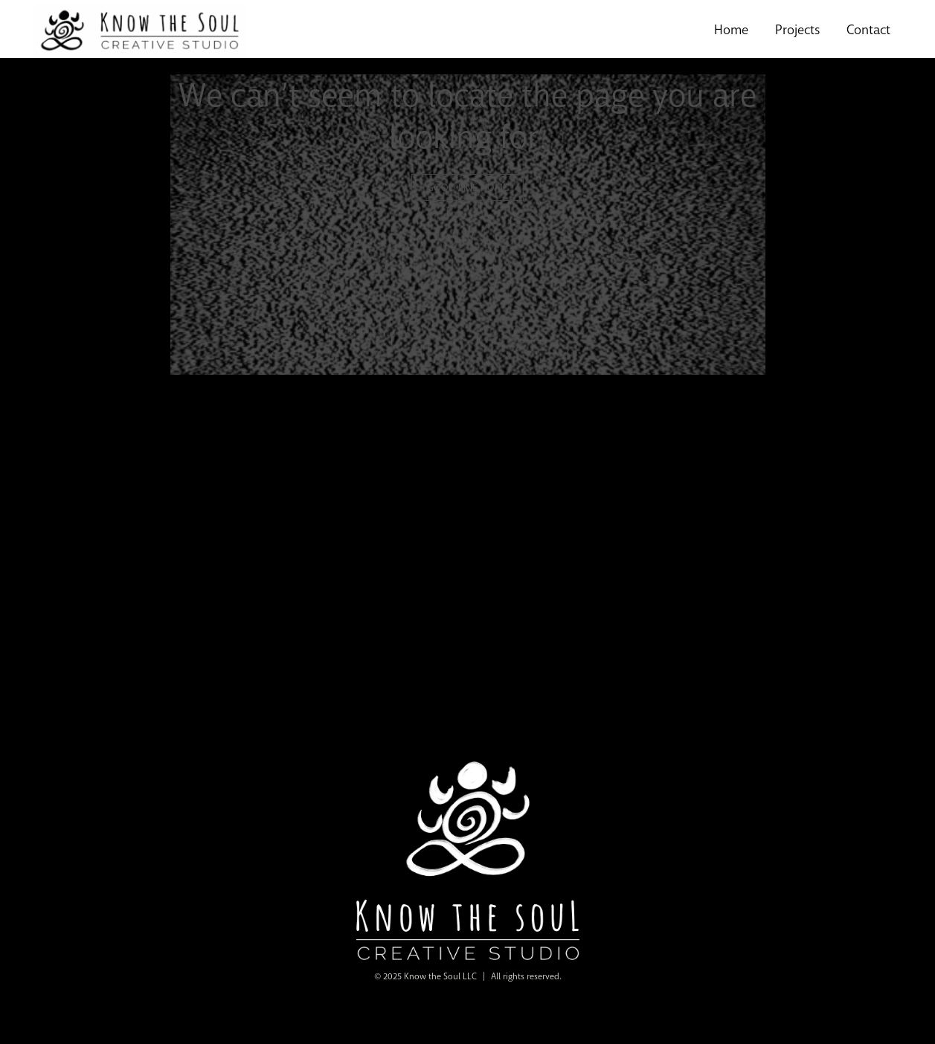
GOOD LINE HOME (467, 187)
